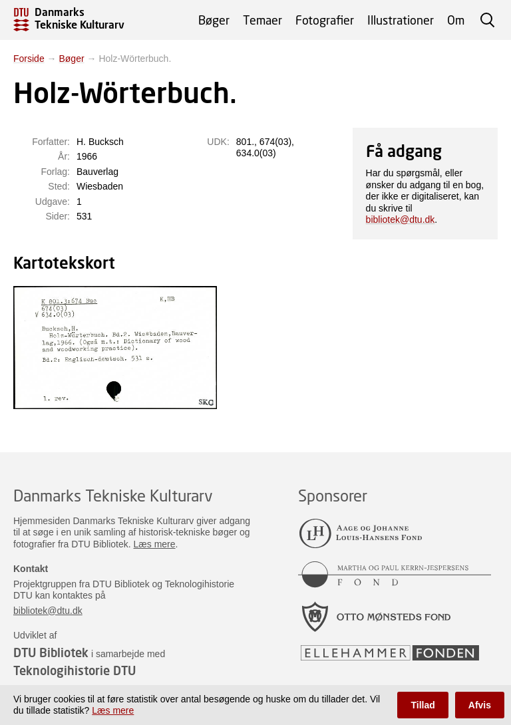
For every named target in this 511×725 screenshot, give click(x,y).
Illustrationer (400, 20)
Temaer (262, 20)
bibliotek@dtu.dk (400, 219)
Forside (29, 58)
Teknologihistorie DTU (74, 670)
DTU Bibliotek (50, 652)
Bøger (214, 20)
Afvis (479, 705)
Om (455, 20)
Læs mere (155, 544)
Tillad (422, 705)
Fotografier (324, 20)
